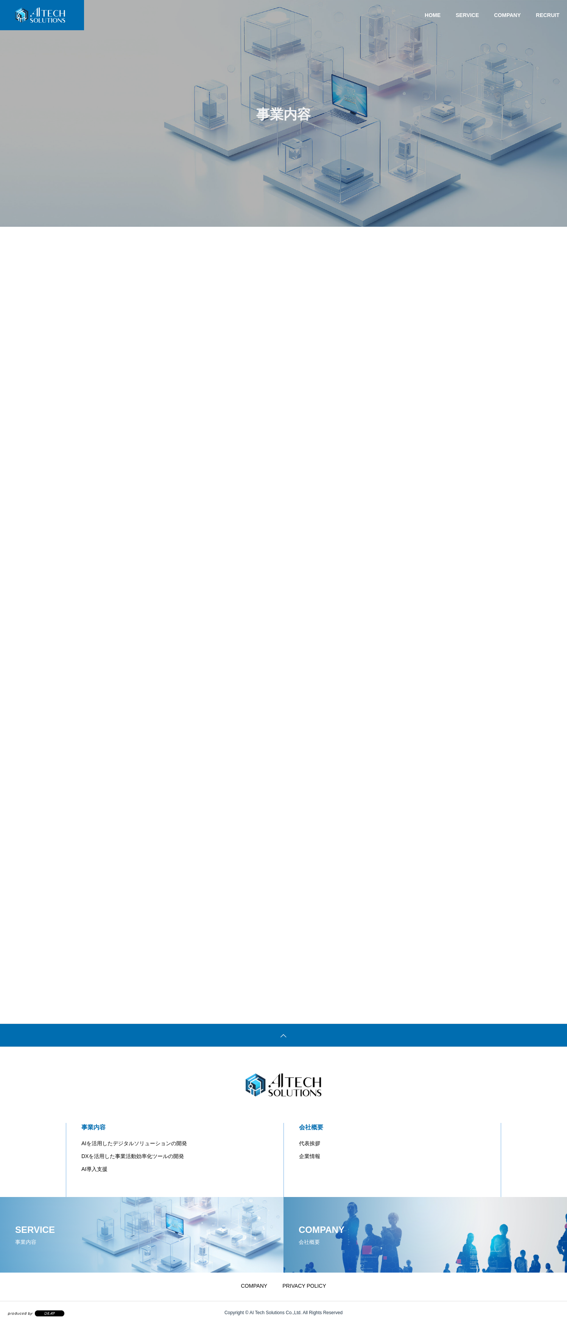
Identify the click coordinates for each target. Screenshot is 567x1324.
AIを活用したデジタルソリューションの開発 (134, 1143)
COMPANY (507, 15)
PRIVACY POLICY (304, 1286)
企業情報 (309, 1156)
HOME (433, 15)
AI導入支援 (94, 1169)
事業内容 (93, 1127)
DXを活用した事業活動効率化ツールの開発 (132, 1156)
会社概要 (311, 1127)
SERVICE (467, 15)
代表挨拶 (309, 1143)
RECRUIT (547, 15)
